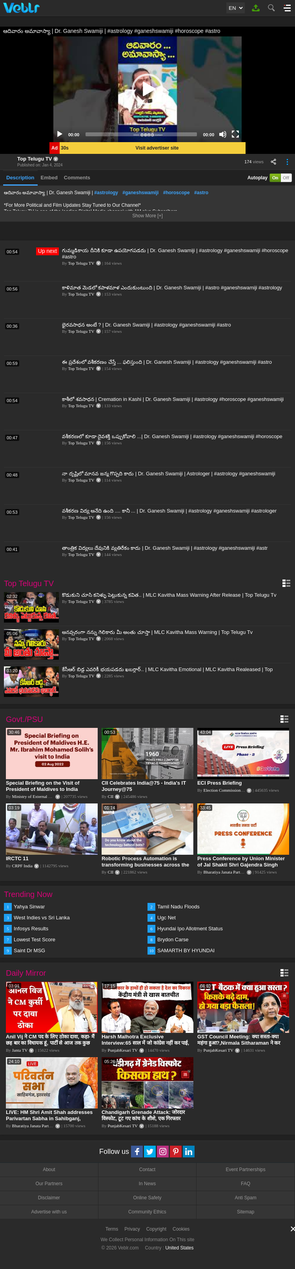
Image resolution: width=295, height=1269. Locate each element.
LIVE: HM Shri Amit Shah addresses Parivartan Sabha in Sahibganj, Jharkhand (49, 1118)
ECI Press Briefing (219, 783)
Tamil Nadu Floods (178, 907)
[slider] (141, 134)
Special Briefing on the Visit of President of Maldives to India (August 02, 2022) (43, 789)
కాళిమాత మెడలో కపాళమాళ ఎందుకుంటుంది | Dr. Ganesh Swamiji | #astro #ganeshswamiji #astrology (172, 288)
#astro (201, 192)
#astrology (106, 192)
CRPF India (22, 865)
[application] (147, 89)
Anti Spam (245, 1197)
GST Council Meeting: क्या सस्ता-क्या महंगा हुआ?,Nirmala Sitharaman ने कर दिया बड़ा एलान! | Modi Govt (238, 1043)
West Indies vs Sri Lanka (42, 918)
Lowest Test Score (34, 939)
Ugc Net (166, 918)
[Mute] (223, 134)
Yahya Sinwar (29, 907)
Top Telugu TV (34, 159)
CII (111, 796)
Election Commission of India (229, 790)
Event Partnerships (245, 1169)
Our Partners (48, 1183)
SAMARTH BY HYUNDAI (186, 950)
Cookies (181, 1229)
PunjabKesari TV (123, 1050)
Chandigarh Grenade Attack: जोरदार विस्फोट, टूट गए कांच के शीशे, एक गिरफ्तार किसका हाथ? (143, 1118)
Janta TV (20, 1050)
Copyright (156, 1229)
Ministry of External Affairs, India (41, 796)
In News (147, 1183)
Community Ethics (147, 1212)
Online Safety (147, 1197)
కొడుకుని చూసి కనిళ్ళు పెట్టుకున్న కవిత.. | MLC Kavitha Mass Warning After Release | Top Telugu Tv (169, 595)
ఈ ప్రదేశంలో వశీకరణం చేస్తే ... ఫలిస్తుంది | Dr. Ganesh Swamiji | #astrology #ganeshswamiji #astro (167, 362)
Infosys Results (31, 928)
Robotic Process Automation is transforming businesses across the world (145, 865)
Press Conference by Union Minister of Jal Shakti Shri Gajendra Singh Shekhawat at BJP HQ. (241, 865)
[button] (147, 89)
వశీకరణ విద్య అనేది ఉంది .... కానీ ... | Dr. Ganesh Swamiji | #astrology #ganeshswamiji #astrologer (169, 511)
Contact (147, 1169)
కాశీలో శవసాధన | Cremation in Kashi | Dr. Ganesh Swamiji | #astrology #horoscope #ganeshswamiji (173, 399)
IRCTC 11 (17, 858)
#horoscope (176, 192)
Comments (77, 178)
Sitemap (245, 1212)
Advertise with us (49, 1212)
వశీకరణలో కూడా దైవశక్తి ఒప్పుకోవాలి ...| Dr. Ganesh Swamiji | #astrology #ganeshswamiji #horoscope (172, 436)
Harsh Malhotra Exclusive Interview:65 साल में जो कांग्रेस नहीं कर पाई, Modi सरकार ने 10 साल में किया (145, 1043)
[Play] (60, 134)
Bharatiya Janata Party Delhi (228, 872)
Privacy (132, 1229)
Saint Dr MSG (29, 950)
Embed (49, 178)
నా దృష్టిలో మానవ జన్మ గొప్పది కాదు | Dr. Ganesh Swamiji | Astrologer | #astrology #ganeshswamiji (168, 474)
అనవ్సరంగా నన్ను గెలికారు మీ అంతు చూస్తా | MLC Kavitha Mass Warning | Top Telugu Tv (157, 632)
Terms (112, 1229)
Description (20, 178)
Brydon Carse (172, 939)
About (49, 1169)
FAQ (245, 1183)
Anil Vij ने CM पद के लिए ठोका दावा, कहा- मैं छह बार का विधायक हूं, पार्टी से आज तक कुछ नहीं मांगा (50, 1043)
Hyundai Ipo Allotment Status (190, 928)
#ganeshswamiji (140, 192)
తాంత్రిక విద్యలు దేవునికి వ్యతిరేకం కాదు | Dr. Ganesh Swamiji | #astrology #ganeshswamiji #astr (165, 548)
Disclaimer (49, 1197)
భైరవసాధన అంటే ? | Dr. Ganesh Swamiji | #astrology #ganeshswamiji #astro (146, 325)
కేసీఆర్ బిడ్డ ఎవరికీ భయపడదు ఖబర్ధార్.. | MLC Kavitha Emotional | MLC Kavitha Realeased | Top (167, 669)
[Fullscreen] (235, 134)
